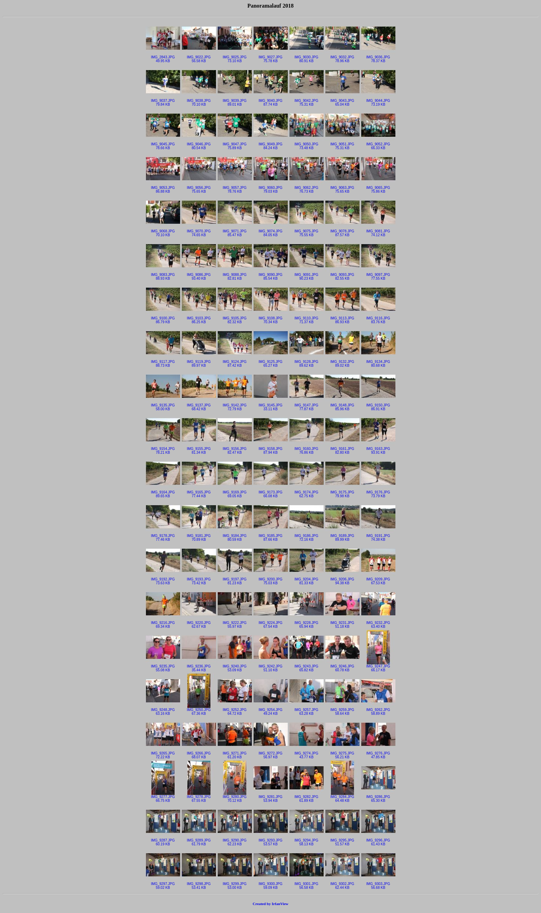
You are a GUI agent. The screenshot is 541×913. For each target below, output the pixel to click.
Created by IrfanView (270, 904)
